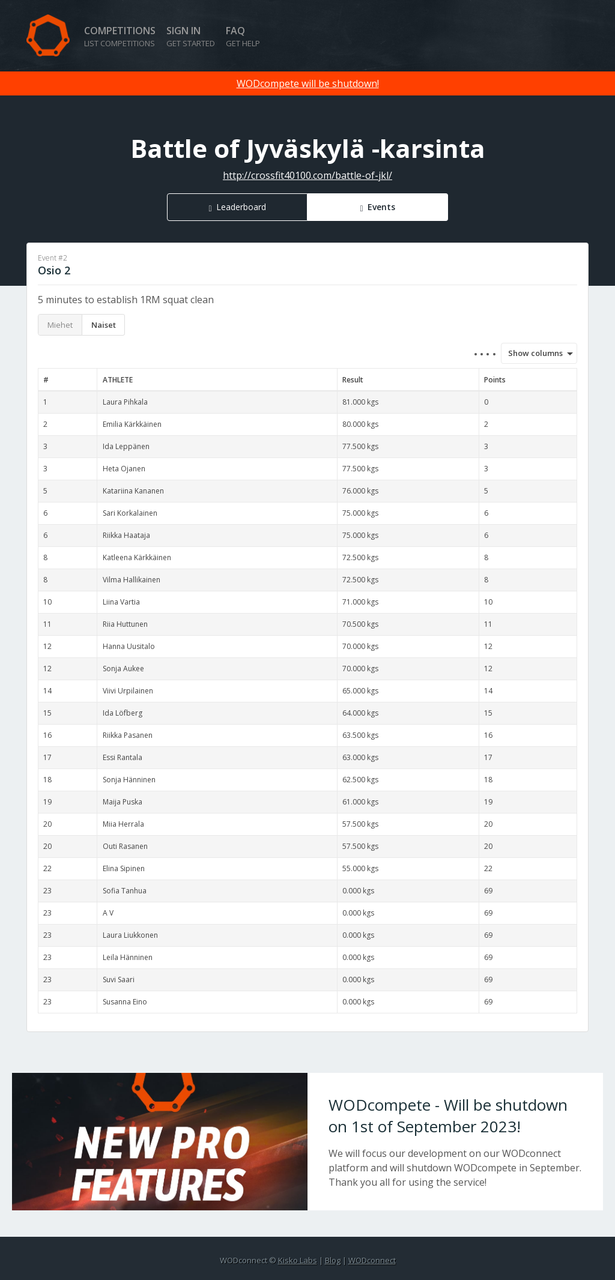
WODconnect (372, 1260)
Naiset (103, 324)
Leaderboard (241, 207)
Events (381, 207)
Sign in (190, 36)
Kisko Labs (297, 1260)
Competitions (120, 36)
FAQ (243, 36)
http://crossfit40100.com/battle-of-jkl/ (307, 175)
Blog (333, 1260)
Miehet (60, 324)
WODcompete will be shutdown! (308, 83)
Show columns (531, 353)
